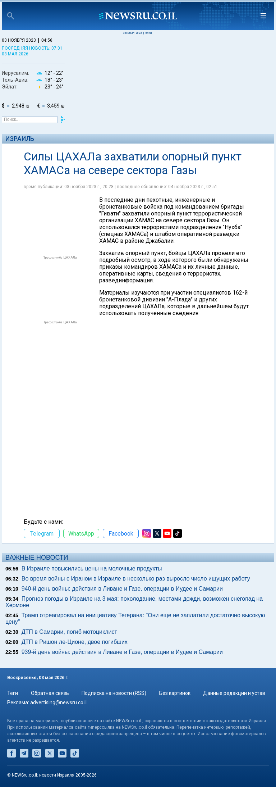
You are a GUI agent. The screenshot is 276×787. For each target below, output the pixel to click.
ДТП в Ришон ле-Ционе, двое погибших (75, 642)
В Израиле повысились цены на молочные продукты (92, 568)
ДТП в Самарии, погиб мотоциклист (69, 632)
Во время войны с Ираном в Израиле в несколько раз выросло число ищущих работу (136, 579)
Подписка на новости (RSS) (114, 693)
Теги (12, 693)
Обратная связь (50, 693)
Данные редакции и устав (234, 693)
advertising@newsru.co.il (58, 702)
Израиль (19, 138)
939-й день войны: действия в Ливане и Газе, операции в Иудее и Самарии (122, 652)
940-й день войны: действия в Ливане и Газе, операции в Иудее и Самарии (122, 589)
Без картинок (174, 693)
